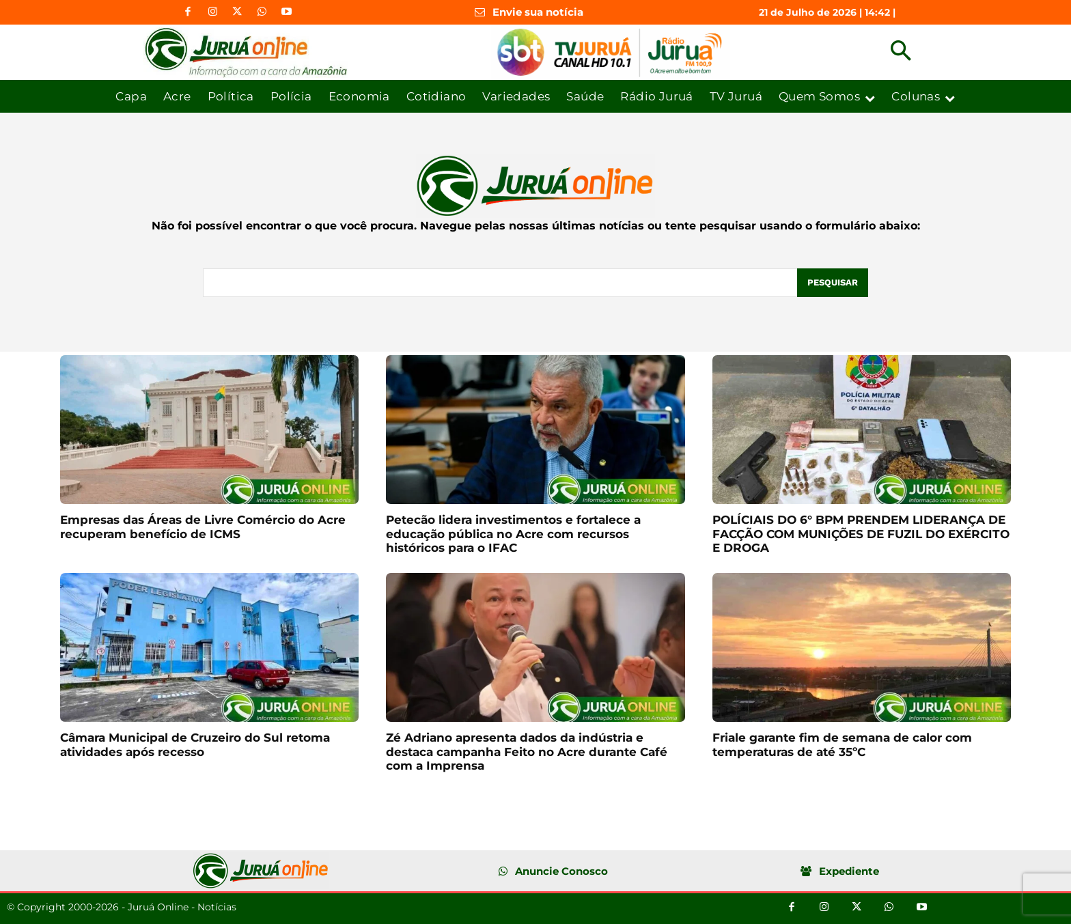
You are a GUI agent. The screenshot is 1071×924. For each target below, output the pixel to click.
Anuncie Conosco (561, 871)
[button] (901, 52)
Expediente (849, 871)
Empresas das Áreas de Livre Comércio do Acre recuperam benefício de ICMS (203, 526)
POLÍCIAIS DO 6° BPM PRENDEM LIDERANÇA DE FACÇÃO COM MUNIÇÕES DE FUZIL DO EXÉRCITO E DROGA (861, 534)
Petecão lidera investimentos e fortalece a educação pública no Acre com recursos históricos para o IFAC (513, 534)
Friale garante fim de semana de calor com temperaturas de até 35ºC (842, 744)
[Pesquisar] (832, 282)
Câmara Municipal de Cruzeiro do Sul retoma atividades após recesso (195, 744)
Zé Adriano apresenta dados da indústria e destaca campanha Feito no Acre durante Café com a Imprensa (526, 751)
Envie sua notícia (537, 11)
